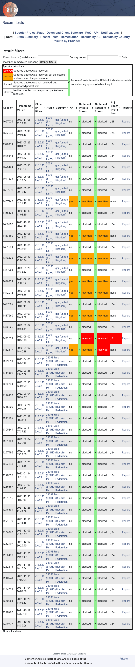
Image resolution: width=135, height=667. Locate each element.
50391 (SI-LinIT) (49, 121)
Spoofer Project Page (29, 32)
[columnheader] (10, 108)
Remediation (69, 37)
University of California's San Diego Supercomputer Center (58, 663)
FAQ (88, 32)
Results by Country (116, 37)
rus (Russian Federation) (61, 361)
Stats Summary (27, 37)
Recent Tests (49, 37)
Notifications (110, 32)
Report (126, 121)
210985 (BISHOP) (50, 361)
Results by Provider (66, 41)
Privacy (124, 658)
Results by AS (90, 37)
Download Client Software (65, 32)
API (96, 32)
